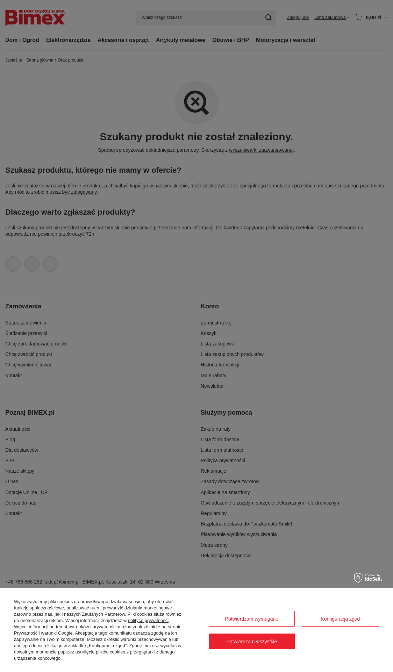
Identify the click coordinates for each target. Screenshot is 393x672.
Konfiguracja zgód (340, 619)
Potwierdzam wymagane (252, 619)
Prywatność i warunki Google (43, 633)
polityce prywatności (148, 620)
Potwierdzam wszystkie (252, 641)
